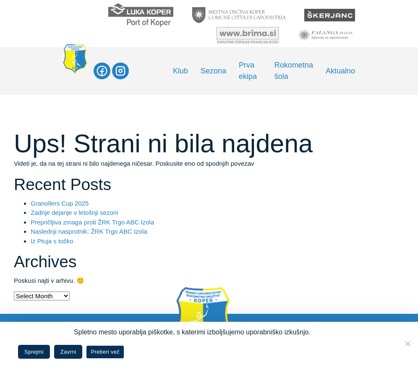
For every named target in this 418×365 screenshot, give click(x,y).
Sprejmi (34, 352)
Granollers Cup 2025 (60, 203)
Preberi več (105, 352)
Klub (180, 71)
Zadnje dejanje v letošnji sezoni (74, 212)
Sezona (213, 71)
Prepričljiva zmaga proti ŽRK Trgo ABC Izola (92, 222)
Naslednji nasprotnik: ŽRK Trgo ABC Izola (89, 231)
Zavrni (68, 352)
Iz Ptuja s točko (52, 241)
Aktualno (340, 71)
